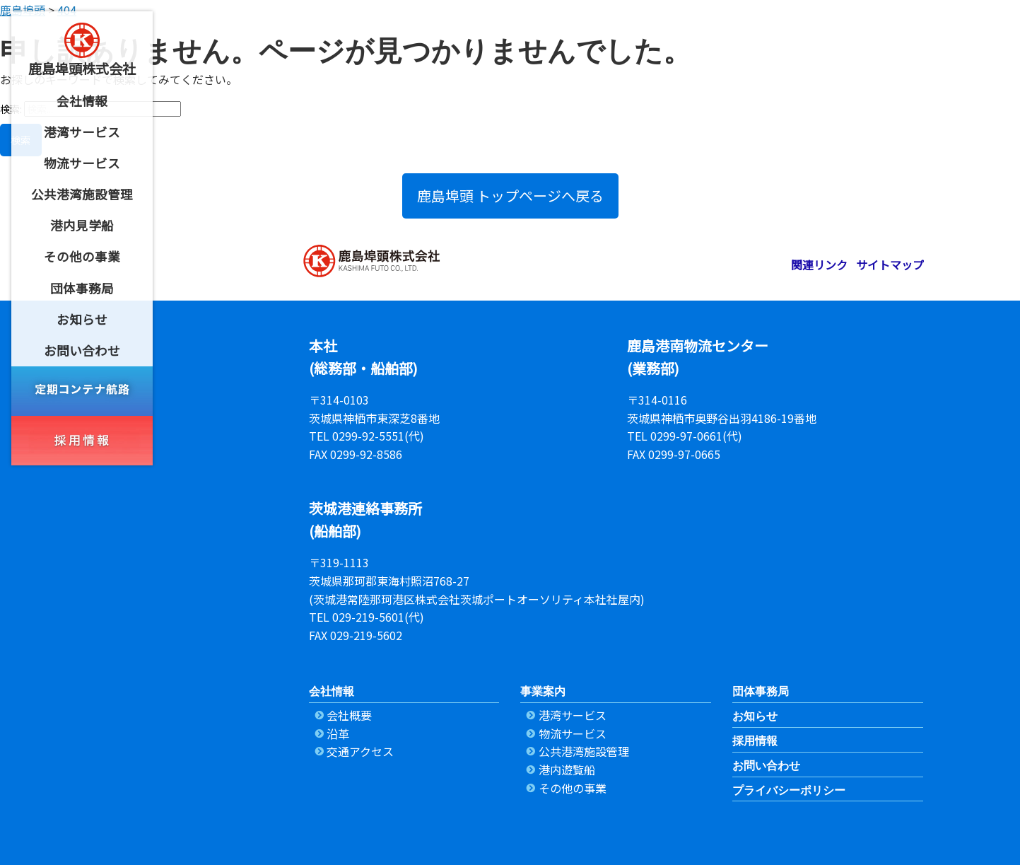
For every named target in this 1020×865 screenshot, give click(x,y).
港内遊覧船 (567, 769)
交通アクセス (360, 751)
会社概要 (349, 715)
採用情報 (755, 741)
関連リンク (819, 264)
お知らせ (755, 716)
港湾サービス (572, 715)
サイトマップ (890, 264)
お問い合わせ (766, 766)
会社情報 (331, 691)
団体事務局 (760, 691)
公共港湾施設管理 (584, 751)
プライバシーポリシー (788, 790)
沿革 (338, 733)
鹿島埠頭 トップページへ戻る (510, 195)
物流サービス (572, 733)
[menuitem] (82, 101)
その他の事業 (572, 787)
